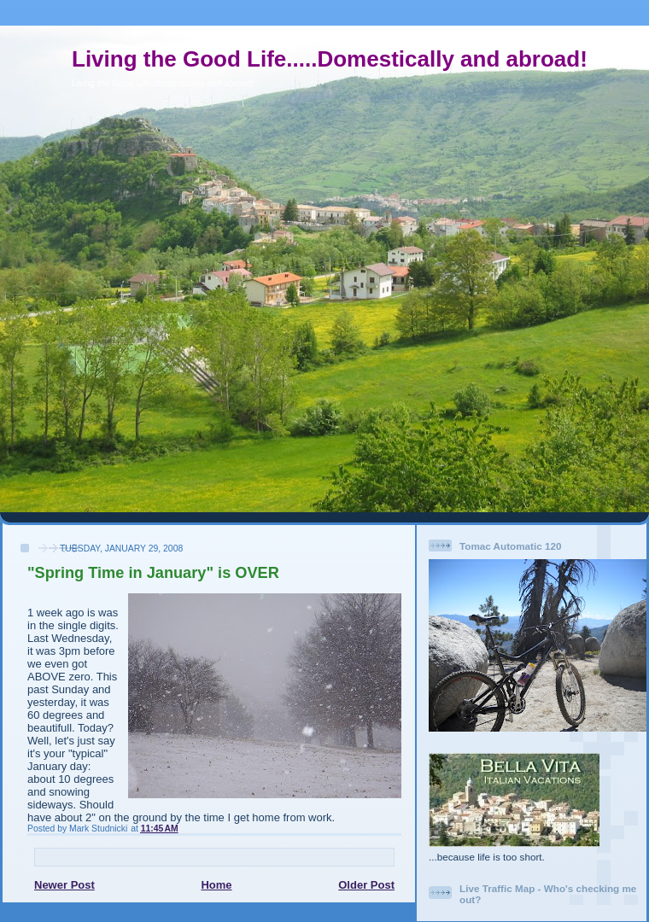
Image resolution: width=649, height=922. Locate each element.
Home (216, 884)
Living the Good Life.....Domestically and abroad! (330, 59)
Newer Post (64, 884)
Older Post (366, 884)
